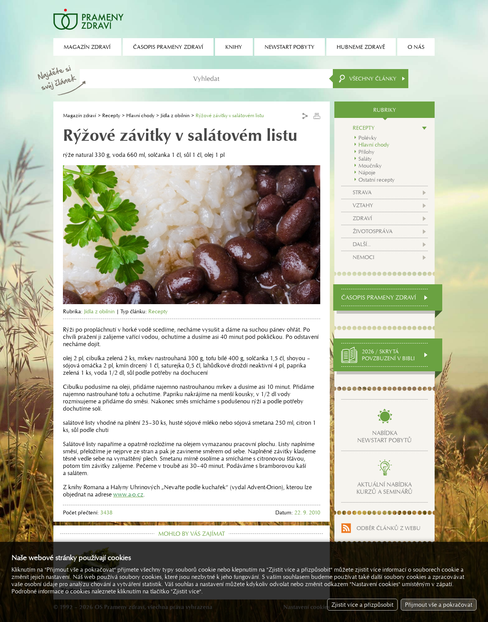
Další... (362, 244)
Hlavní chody (140, 115)
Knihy (233, 47)
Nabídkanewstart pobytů (384, 436)
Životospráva (373, 231)
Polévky (367, 137)
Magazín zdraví (79, 115)
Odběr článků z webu (388, 528)
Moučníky (370, 165)
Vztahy (363, 205)
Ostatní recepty (376, 179)
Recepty (111, 115)
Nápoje (367, 172)
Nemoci (363, 257)
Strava (362, 192)
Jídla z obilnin (175, 115)
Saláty (365, 158)
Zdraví (362, 218)
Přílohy (366, 151)
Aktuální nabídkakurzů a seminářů (384, 488)
